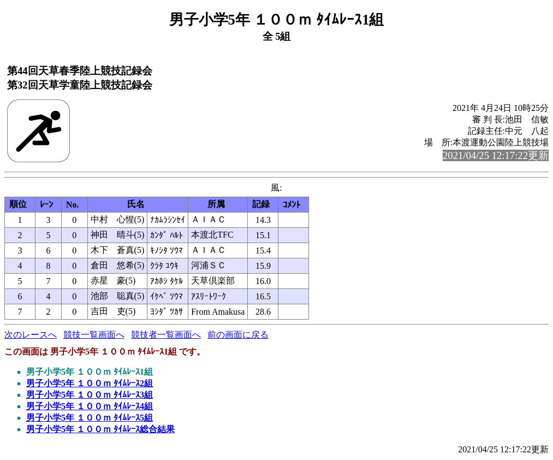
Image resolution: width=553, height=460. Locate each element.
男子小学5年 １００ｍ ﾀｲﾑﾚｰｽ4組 (89, 406)
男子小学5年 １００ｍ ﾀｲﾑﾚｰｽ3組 (89, 394)
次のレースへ (30, 334)
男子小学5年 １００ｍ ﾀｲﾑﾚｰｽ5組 (89, 417)
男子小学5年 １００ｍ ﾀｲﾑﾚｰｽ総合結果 (100, 429)
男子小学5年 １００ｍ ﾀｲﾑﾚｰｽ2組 (89, 383)
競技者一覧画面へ (166, 334)
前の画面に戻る (238, 334)
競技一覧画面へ (93, 334)
